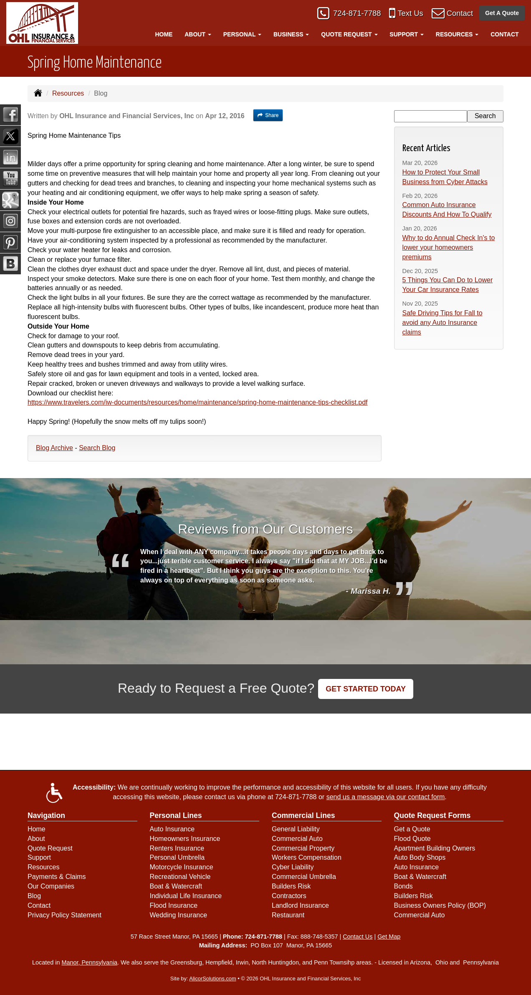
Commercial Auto (297, 838)
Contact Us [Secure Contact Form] (357, 936)
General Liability (296, 829)
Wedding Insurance (178, 915)
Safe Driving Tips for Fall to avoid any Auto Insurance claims (442, 322)
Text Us (407, 13)
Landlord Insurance (300, 905)
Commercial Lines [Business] (303, 815)
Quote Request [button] (349, 34)
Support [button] (406, 34)
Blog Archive (54, 447)
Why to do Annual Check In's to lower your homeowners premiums (448, 247)
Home (163, 34)
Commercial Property (303, 848)
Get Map (388, 936)
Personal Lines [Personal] (176, 815)
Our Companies (51, 886)
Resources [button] (457, 34)
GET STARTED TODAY (366, 689)
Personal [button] (242, 34)
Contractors (289, 895)
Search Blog (97, 447)
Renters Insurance (177, 848)
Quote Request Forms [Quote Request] (432, 815)
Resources (68, 93)
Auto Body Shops (420, 857)
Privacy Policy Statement (64, 915)
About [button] (198, 34)
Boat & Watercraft (176, 886)
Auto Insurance (172, 829)
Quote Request (50, 848)
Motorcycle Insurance (181, 867)
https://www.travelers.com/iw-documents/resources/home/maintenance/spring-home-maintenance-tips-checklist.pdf (198, 402)
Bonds (403, 886)
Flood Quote (412, 838)
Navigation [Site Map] (46, 815)
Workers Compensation (306, 857)
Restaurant (288, 915)
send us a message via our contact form (385, 796)
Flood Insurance (174, 905)
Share (268, 115)
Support (39, 857)
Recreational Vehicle (180, 876)
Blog (34, 895)
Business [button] (291, 34)
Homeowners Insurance (185, 838)
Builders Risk (291, 886)
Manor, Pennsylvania (90, 962)
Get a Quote (412, 829)
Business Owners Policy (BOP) (440, 905)
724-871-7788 (353, 13)
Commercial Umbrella (304, 876)
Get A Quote (502, 13)
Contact (459, 13)
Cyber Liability (293, 867)
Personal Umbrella (177, 857)
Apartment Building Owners (434, 848)
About (36, 838)
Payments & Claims (57, 876)
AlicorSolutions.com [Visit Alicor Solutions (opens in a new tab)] (212, 978)
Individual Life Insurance (186, 895)
